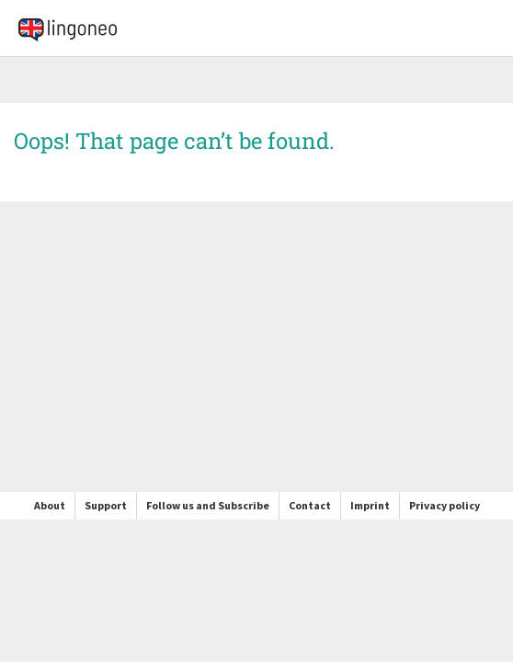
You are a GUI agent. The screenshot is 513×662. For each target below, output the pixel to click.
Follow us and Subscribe (207, 505)
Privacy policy (444, 505)
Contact (310, 505)
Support (106, 505)
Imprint (370, 505)
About (49, 505)
